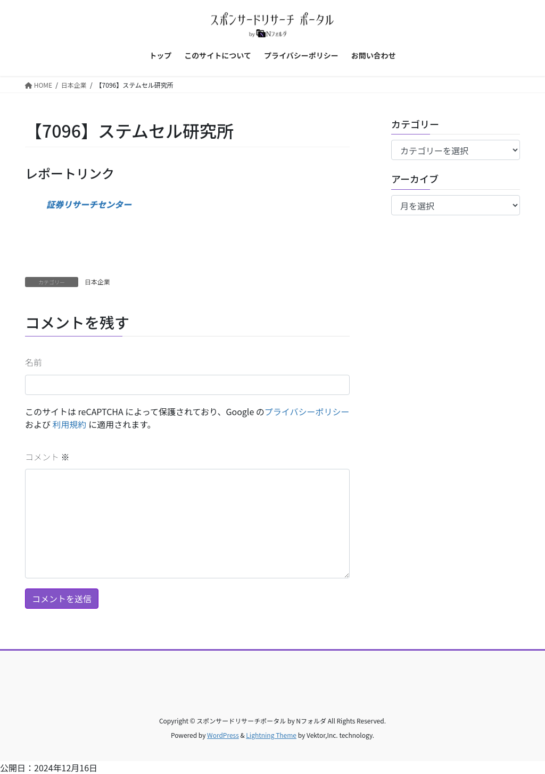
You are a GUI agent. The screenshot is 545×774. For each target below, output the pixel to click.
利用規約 (70, 424)
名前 (33, 362)
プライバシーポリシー (307, 411)
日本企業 (97, 281)
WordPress (223, 734)
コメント (47, 456)
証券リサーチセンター (88, 204)
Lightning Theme (271, 734)
